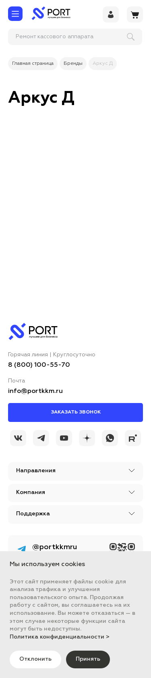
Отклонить (35, 659)
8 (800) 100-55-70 (39, 365)
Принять (88, 659)
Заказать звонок (76, 412)
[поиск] (61, 37)
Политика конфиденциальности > (60, 637)
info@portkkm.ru (35, 391)
